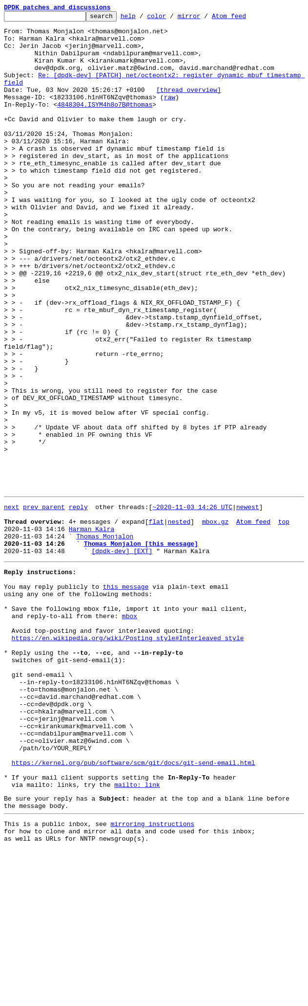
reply (78, 603)
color (171, 18)
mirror (204, 18)
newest (247, 603)
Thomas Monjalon (104, 638)
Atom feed (244, 18)
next (11, 603)
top (283, 621)
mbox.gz (215, 621)
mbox (129, 731)
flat (156, 621)
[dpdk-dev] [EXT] (121, 656)
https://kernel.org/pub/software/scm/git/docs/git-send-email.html (133, 907)
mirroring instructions (152, 977)
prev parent (44, 603)
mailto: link (137, 934)
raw (169, 114)
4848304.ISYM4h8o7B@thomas (104, 123)
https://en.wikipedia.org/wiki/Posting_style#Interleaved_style (128, 758)
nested (178, 621)
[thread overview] (188, 105)
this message (126, 696)
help (143, 18)
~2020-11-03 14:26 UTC (192, 603)
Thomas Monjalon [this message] (141, 647)
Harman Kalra (92, 630)
